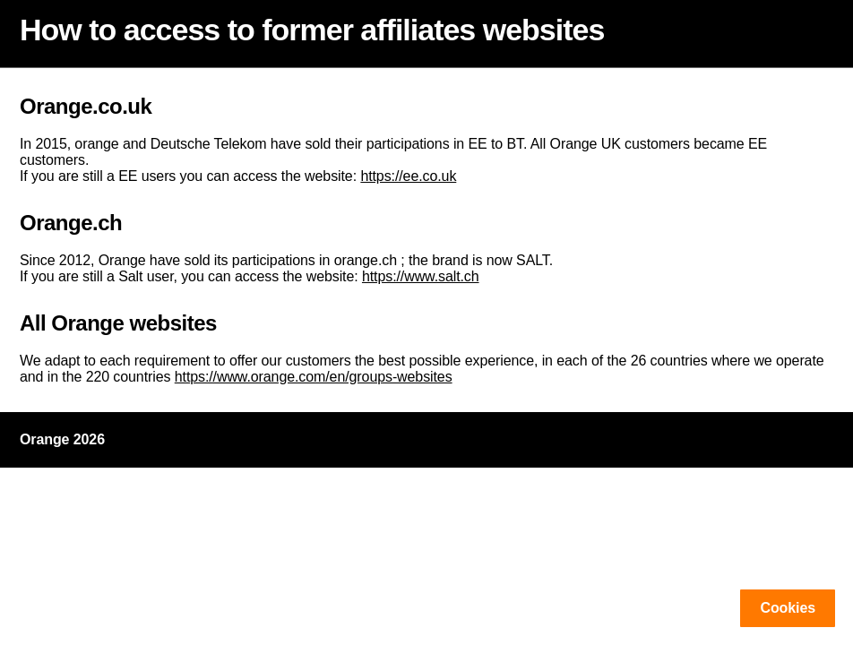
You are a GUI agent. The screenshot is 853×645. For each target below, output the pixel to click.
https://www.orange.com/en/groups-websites (313, 376)
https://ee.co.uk (408, 176)
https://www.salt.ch (420, 276)
